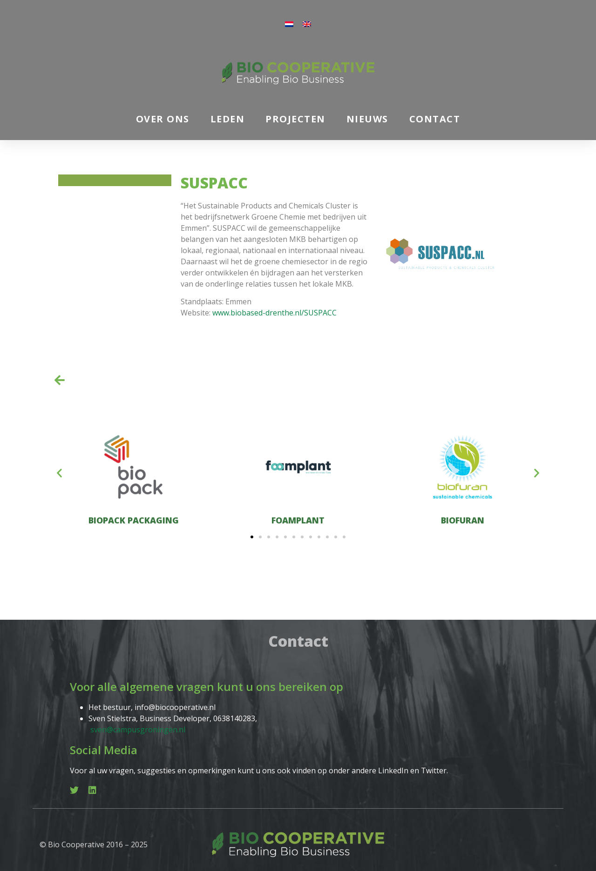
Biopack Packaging (133, 520)
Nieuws (367, 119)
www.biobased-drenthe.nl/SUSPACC (274, 313)
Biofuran (462, 520)
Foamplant (298, 520)
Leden (227, 119)
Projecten (295, 119)
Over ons (163, 119)
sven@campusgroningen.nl (137, 729)
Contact (435, 119)
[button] (59, 473)
